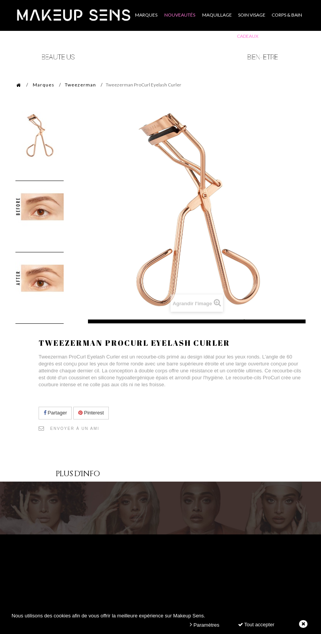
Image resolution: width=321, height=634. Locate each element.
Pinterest (91, 413)
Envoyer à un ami (75, 428)
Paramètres (205, 624)
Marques (43, 85)
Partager (55, 413)
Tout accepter (256, 624)
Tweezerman (80, 85)
